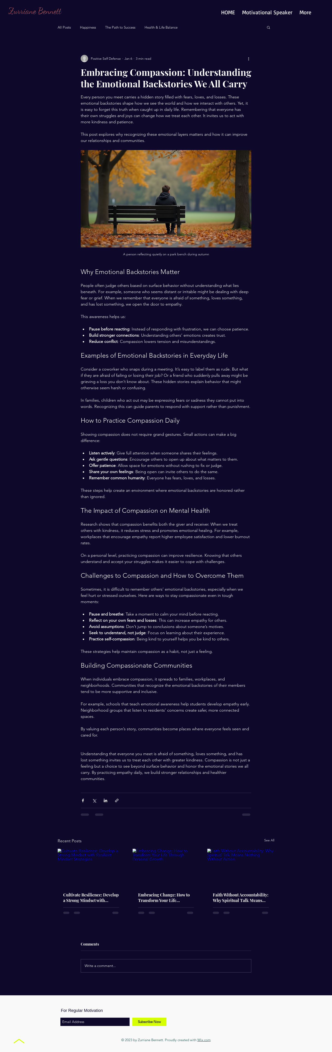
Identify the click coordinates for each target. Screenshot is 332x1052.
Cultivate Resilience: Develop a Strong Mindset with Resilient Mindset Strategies (91, 897)
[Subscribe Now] (149, 1022)
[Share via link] (117, 800)
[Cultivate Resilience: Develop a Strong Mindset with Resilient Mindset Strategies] (91, 867)
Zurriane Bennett (34, 11)
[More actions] (248, 58)
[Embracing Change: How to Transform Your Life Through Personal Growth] (166, 868)
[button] (268, 27)
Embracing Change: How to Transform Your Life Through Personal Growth (164, 897)
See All (269, 840)
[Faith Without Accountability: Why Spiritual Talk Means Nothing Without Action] (240, 867)
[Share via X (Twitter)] (94, 800)
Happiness (88, 27)
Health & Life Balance (161, 27)
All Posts (64, 27)
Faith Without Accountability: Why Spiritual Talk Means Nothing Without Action (240, 897)
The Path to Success (120, 27)
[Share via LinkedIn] (105, 800)
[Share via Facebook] (83, 800)
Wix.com (204, 1040)
